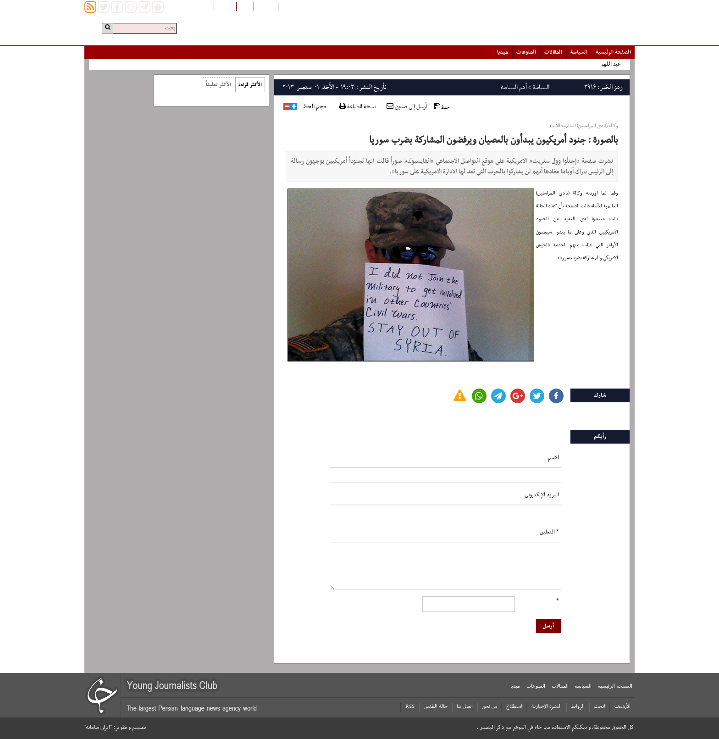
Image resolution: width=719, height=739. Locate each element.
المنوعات (526, 52)
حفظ (442, 107)
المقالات (553, 52)
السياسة (578, 52)
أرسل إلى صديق (407, 106)
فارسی (245, 6)
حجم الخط (315, 106)
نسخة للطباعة (357, 107)
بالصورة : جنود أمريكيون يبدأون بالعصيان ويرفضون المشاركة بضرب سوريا (493, 140)
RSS (410, 706)
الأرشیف (622, 706)
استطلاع (514, 706)
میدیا (502, 52)
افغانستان (266, 6)
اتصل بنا (465, 706)
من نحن (489, 706)
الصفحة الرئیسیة (613, 52)
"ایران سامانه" (98, 727)
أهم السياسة (514, 87)
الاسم (553, 458)
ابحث (599, 706)
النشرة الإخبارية (546, 706)
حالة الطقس (436, 706)
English (225, 6)
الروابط (578, 706)
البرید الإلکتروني (542, 495)
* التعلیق (549, 532)
